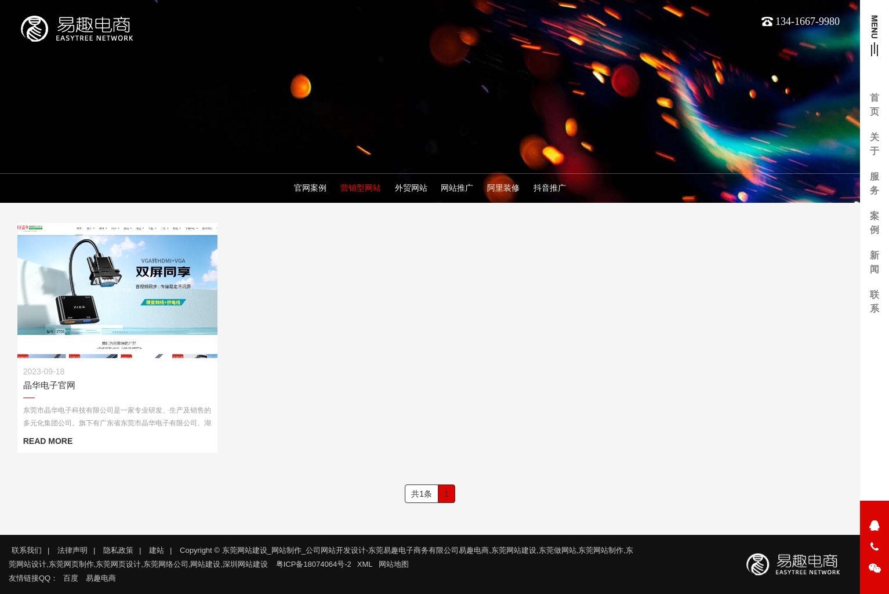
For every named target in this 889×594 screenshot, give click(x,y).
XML (365, 564)
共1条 (421, 493)
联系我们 (27, 550)
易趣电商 (101, 578)
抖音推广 (550, 189)
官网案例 (310, 189)
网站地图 (394, 564)
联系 (874, 302)
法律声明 (72, 550)
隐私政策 (118, 550)
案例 (874, 223)
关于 (874, 144)
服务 (874, 183)
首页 (874, 104)
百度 (70, 578)
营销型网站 (360, 189)
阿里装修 (503, 189)
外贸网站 (411, 189)
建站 (156, 550)
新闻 (874, 262)
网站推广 (457, 189)
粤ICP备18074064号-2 (313, 564)
